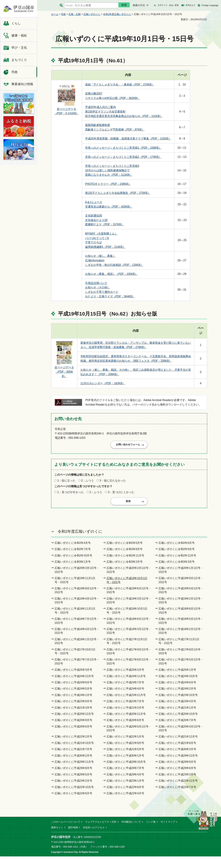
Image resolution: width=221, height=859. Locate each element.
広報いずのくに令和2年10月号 (73, 558)
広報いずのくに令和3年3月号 (176, 564)
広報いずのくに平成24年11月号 (126, 678)
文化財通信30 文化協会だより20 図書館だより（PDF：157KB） (104, 220)
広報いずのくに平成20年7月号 (177, 722)
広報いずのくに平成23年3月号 (177, 777)
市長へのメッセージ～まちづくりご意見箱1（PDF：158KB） (123, 147)
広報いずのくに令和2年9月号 (176, 551)
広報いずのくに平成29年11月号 (74, 764)
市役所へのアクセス (94, 830)
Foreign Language (210, 5)
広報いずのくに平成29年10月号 (126, 764)
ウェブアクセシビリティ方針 (101, 824)
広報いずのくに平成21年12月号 (178, 739)
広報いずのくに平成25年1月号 (177, 672)
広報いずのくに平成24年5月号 (73, 691)
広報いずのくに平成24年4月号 (125, 691)
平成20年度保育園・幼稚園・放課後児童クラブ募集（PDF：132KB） (128, 138)
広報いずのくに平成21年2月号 (125, 710)
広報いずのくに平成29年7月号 (125, 770)
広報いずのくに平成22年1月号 (125, 739)
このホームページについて (65, 824)
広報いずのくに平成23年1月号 (125, 783)
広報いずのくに (91, 14)
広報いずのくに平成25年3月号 (73, 672)
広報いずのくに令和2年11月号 (125, 558)
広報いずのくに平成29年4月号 (125, 777)
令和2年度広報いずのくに (117, 14)
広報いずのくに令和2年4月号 (73, 545)
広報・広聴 (75, 14)
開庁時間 (73, 830)
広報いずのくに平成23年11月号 (126, 697)
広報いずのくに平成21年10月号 (74, 745)
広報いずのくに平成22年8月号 (125, 789)
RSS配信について (131, 824)
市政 (63, 14)
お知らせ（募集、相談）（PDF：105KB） (111, 273)
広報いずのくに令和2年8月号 (125, 551)
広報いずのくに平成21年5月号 (125, 751)
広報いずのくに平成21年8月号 (177, 745)
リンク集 (151, 824)
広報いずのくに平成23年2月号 (73, 783)
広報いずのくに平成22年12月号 (178, 783)
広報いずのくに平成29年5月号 (73, 777)
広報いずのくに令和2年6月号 (176, 545)
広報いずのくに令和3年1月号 (73, 564)
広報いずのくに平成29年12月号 (178, 758)
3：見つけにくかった (121, 493)
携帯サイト (57, 830)
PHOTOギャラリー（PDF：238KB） (108, 183)
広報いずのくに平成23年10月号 (178, 697)
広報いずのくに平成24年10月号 (178, 678)
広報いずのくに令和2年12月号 (177, 558)
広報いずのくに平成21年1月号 (177, 710)
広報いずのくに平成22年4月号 (125, 795)
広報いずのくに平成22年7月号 (177, 789)
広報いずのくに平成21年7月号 (73, 751)
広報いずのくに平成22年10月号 (74, 789)
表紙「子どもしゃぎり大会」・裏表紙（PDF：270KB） (119, 84)
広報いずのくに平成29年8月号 (73, 770)
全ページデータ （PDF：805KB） (64, 372)
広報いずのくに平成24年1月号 (73, 697)
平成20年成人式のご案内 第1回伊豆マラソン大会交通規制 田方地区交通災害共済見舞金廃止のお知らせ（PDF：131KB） (123, 111)
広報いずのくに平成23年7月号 (125, 703)
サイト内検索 (61, 5)
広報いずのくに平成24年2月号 (177, 691)
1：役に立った (66, 481)
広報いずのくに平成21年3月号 (73, 710)
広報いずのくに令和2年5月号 (125, 545)
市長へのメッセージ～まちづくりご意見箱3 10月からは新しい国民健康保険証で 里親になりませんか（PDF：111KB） (112, 170)
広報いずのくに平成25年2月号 (125, 672)
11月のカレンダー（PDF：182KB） (102, 383)
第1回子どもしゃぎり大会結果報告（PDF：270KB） (117, 192)
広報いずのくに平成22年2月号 (73, 739)
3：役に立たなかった (113, 481)
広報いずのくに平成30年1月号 (125, 758)
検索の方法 (139, 5)
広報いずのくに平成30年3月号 (177, 751)
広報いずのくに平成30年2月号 (73, 758)
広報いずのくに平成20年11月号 (126, 716)
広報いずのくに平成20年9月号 (73, 722)
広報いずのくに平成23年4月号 (177, 703)
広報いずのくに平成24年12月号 (74, 678)
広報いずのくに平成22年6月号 (73, 795)
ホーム (54, 14)
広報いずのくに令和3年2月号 (125, 564)
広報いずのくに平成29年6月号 (177, 770)
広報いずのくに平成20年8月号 (125, 722)
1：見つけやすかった (70, 493)
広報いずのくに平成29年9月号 (177, 764)
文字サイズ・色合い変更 (168, 5)
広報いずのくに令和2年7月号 (73, 551)
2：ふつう (87, 481)
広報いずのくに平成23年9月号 (73, 703)
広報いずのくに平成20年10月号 (178, 716)
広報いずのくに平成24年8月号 (73, 684)
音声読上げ (190, 5)
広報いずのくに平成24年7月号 (125, 684)
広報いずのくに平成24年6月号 (177, 684)
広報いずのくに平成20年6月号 (73, 729)
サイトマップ (168, 824)
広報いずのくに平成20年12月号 (74, 716)
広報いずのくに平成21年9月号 (125, 745)
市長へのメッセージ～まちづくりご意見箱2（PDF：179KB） (123, 156)
